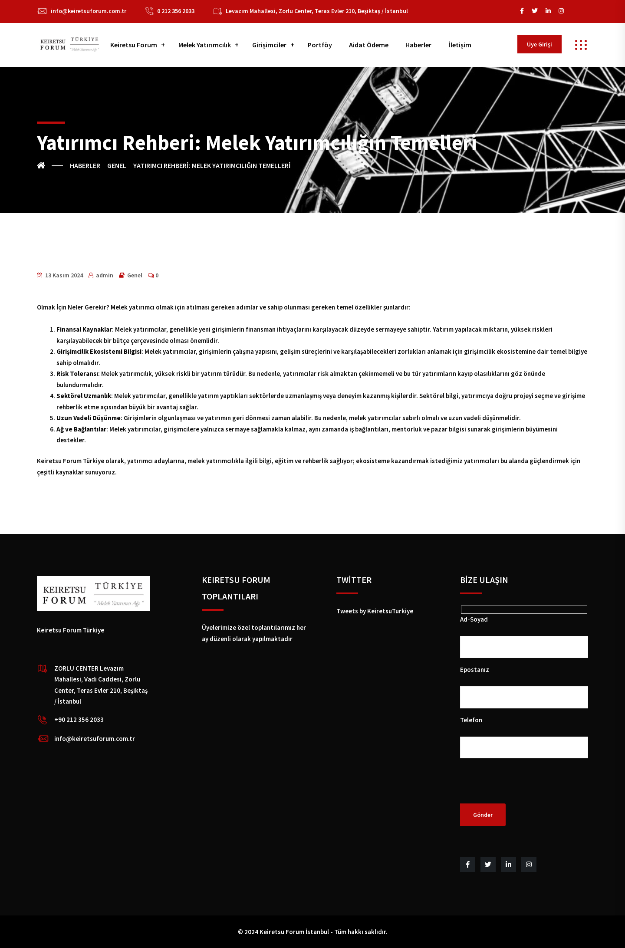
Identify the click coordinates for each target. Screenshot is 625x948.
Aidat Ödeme (368, 44)
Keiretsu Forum (133, 44)
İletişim (459, 44)
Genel (134, 275)
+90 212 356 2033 (79, 719)
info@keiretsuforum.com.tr (88, 11)
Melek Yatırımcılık (204, 44)
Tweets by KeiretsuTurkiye (374, 611)
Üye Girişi (539, 44)
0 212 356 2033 (175, 11)
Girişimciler (269, 44)
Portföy (320, 44)
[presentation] (526, 786)
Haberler (418, 44)
